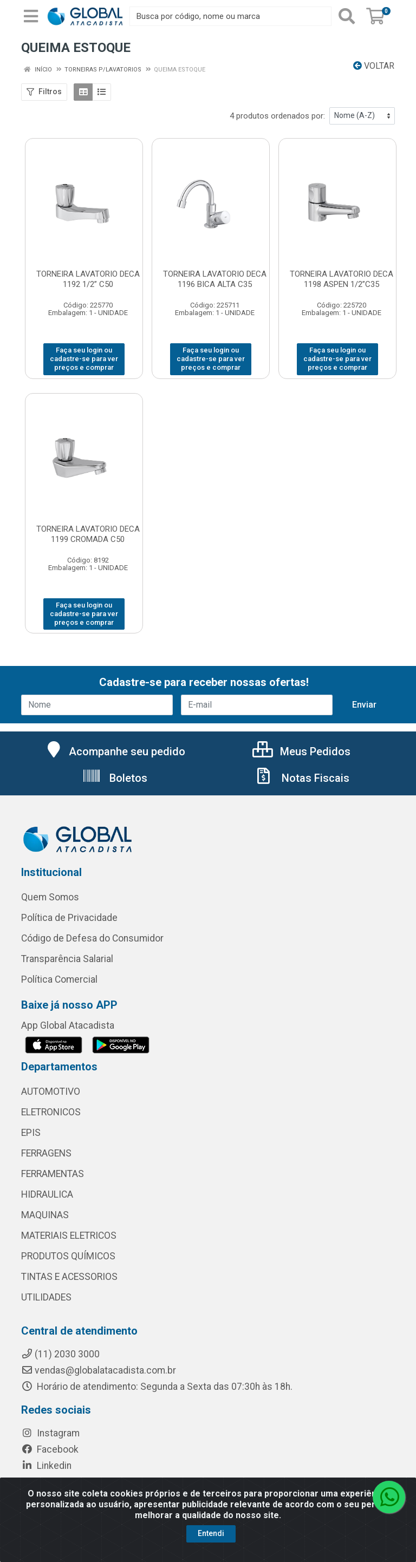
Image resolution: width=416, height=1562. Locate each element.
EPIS (31, 1132)
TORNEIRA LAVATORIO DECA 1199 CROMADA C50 (88, 534)
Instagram (50, 1433)
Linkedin (46, 1465)
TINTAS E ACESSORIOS (69, 1276)
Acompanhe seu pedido (114, 751)
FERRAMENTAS (52, 1173)
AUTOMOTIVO (50, 1091)
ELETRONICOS (51, 1112)
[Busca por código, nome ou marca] (230, 16)
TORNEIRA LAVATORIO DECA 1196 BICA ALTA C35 (214, 279)
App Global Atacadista (67, 1025)
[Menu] (31, 16)
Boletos (114, 778)
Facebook (50, 1449)
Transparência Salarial (67, 958)
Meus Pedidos (301, 751)
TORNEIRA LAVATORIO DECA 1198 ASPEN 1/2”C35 (341, 279)
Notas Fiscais (301, 778)
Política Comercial (59, 979)
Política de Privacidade (69, 917)
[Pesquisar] (346, 16)
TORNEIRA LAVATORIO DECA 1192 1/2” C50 (88, 279)
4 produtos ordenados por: (277, 116)
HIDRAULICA (47, 1194)
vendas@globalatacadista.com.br (98, 1370)
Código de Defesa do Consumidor (92, 938)
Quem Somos (50, 897)
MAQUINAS (45, 1215)
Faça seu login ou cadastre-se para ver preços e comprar (84, 359)
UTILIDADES (46, 1297)
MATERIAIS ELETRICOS (68, 1235)
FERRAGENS (46, 1153)
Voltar (373, 66)
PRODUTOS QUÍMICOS (68, 1256)
